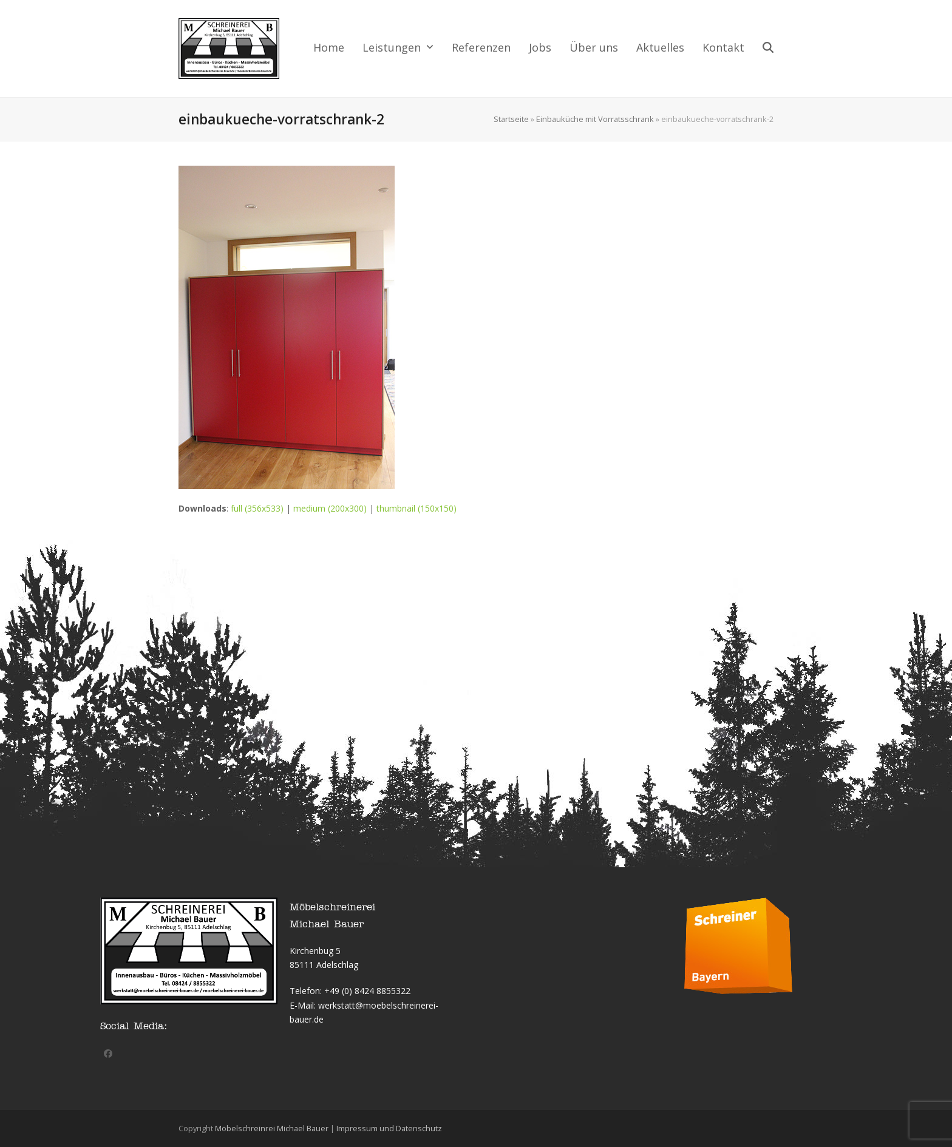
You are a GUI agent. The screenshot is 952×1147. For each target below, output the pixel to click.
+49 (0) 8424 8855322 (367, 990)
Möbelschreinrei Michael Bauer (271, 1128)
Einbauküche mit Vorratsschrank (595, 118)
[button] (768, 48)
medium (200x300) (330, 508)
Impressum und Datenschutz (389, 1128)
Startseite (511, 118)
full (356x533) (257, 508)
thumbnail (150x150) (416, 508)
